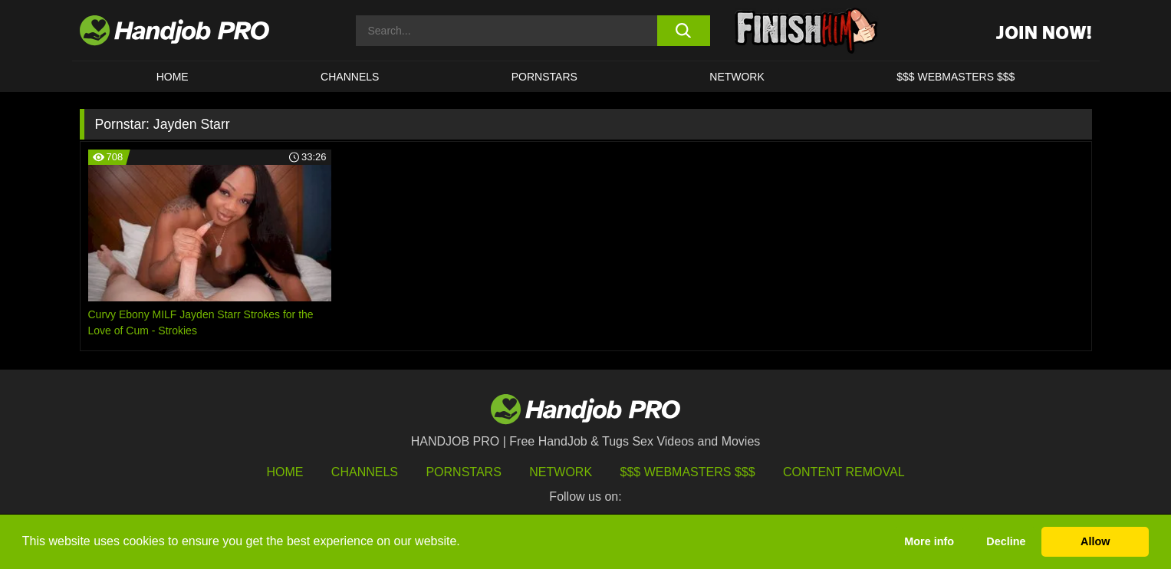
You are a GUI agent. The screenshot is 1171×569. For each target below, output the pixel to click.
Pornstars (544, 77)
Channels (364, 472)
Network (737, 77)
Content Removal (844, 472)
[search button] (683, 30)
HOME (172, 77)
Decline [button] (1005, 541)
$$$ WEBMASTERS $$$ (955, 77)
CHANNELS (350, 77)
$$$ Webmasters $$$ (687, 472)
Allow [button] (1095, 541)
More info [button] (929, 541)
